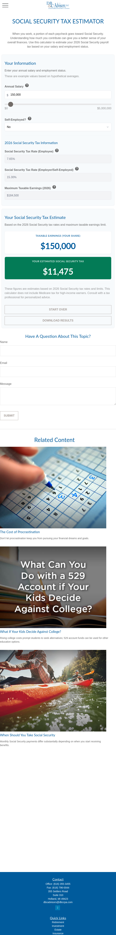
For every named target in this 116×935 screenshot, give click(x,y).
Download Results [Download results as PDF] (58, 320)
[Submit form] (9, 415)
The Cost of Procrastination (20, 532)
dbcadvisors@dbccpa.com (57, 902)
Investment (58, 926)
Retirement (58, 922)
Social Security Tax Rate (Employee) (32, 150)
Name (4, 341)
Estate (58, 929)
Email (3, 362)
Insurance (58, 933)
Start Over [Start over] (58, 309)
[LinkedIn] (57, 907)
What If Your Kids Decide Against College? (30, 632)
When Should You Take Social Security (27, 735)
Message (6, 383)
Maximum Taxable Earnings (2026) (31, 187)
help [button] (27, 85)
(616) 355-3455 (61, 883)
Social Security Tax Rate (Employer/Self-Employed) (42, 169)
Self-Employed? (18, 118)
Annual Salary (17, 85)
